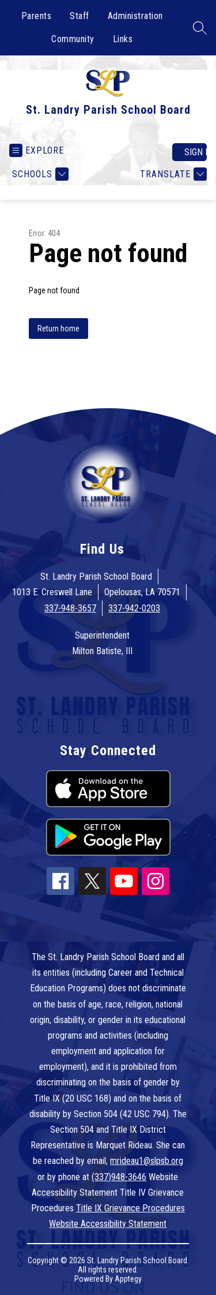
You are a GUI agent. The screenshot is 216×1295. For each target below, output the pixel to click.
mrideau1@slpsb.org (146, 1160)
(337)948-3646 (119, 1176)
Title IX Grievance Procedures (130, 1208)
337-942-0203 (134, 608)
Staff (79, 15)
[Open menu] (36, 150)
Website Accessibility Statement (107, 1223)
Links (123, 38)
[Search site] (200, 28)
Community (72, 38)
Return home (58, 328)
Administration (135, 15)
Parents (36, 15)
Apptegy (128, 1278)
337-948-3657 (70, 608)
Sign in (195, 152)
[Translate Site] (172, 174)
